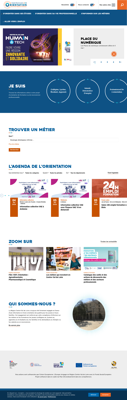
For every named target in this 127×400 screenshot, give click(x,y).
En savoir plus (14, 325)
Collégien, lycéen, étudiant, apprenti (58, 91)
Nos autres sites (105, 5)
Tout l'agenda (113, 173)
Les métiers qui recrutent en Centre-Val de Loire (58, 276)
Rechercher (14, 150)
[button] (93, 62)
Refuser (93, 394)
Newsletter (68, 4)
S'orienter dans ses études (17, 13)
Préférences (52, 397)
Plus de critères (14, 144)
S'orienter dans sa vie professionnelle (56, 13)
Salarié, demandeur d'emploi (88, 91)
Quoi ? (11, 136)
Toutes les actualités (109, 242)
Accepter (105, 394)
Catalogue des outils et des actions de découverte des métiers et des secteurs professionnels (95, 278)
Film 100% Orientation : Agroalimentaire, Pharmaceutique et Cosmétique (22, 277)
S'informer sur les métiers (95, 13)
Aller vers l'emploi (15, 21)
